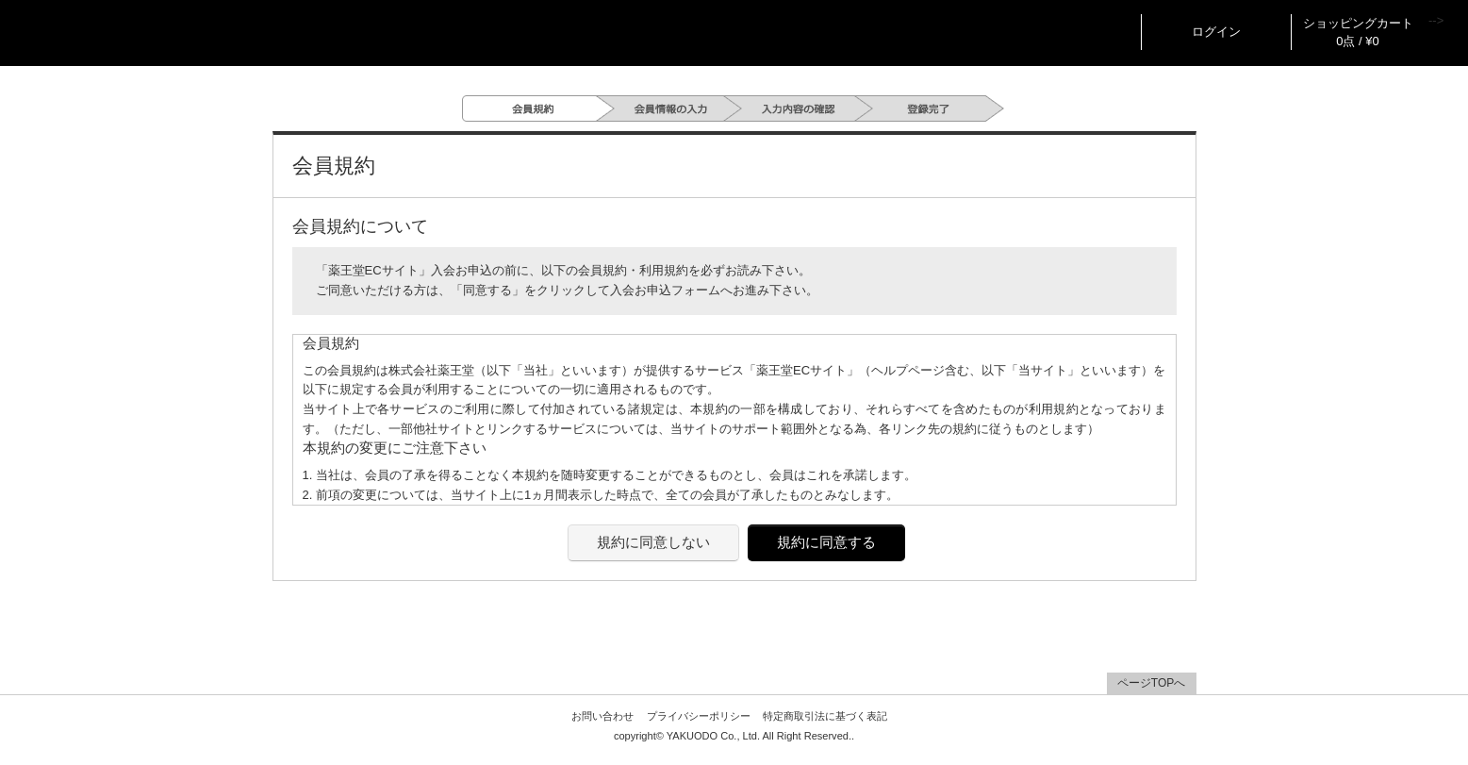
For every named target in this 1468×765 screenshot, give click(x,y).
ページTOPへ (1151, 683)
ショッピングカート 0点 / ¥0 (1358, 32)
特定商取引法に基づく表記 (825, 716)
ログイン (1216, 32)
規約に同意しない (653, 542)
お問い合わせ (602, 716)
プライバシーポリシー (698, 716)
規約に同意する (826, 542)
